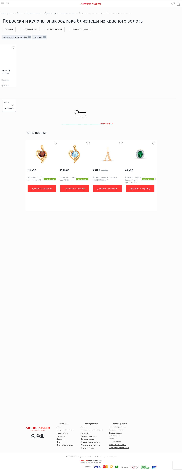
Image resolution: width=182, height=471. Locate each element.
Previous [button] (26, 179)
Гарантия (113, 438)
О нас (59, 427)
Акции (83, 427)
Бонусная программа (65, 430)
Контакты (61, 436)
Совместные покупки (117, 445)
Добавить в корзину (42, 188)
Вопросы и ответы (88, 439)
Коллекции (85, 433)
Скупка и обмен (87, 448)
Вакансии (61, 439)
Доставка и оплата (116, 430)
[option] (42, 175)
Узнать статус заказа (117, 427)
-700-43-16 (91, 460)
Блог (59, 442)
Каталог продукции (89, 436)
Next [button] (155, 179)
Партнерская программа (119, 448)
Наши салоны (62, 433)
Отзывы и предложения (90, 442)
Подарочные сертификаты (92, 430)
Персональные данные (90, 445)
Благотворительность (66, 445)
